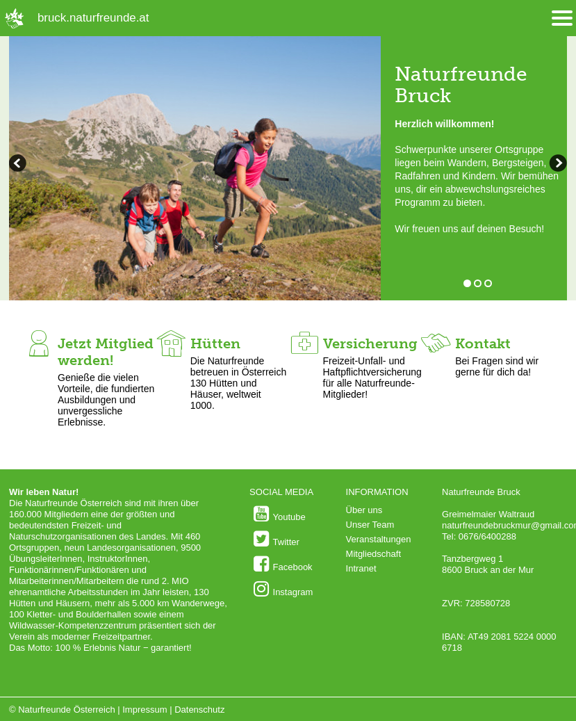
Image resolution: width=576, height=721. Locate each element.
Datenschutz (199, 709)
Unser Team (370, 524)
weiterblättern (19, 164)
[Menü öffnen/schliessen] (562, 18)
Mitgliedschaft (373, 554)
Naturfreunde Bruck (461, 85)
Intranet (361, 568)
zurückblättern (556, 164)
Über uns (364, 510)
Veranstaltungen (378, 539)
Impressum (144, 709)
